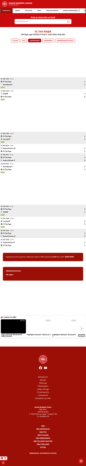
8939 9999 (69, 257)
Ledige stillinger (43, 389)
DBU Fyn (43, 432)
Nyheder (43, 380)
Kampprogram (34, 40)
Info (23, 40)
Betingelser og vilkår (43, 398)
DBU (43, 426)
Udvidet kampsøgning (71, 10)
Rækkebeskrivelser (13, 271)
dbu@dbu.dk (44, 416)
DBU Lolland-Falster (43, 441)
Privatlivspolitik (43, 392)
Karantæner (48, 40)
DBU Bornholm (43, 429)
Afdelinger (43, 383)
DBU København (43, 438)
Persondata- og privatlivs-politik (43, 453)
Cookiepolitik (43, 395)
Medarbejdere (43, 386)
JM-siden (9, 275)
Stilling (15, 40)
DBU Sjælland (43, 444)
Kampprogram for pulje (65, 40)
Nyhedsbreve (43, 377)
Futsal (43, 447)
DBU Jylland (43, 435)
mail (54, 257)
